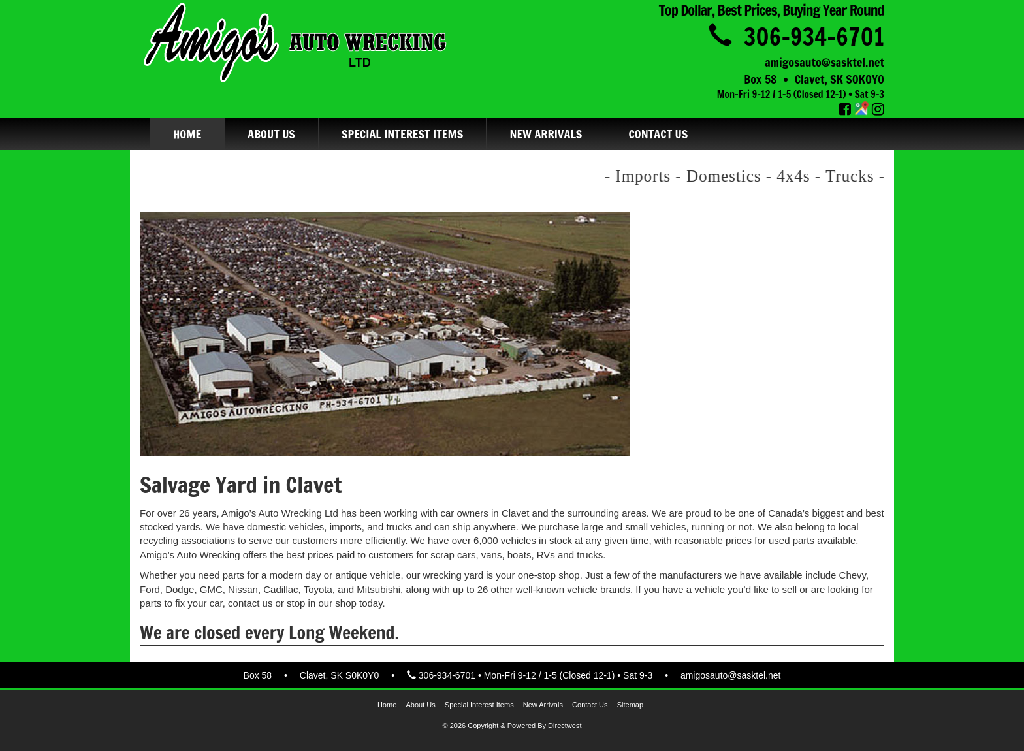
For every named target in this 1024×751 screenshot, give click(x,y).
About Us (271, 133)
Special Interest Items (402, 133)
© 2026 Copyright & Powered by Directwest (512, 725)
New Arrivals (545, 133)
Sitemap (630, 705)
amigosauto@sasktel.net (824, 62)
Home (187, 133)
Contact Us (658, 133)
